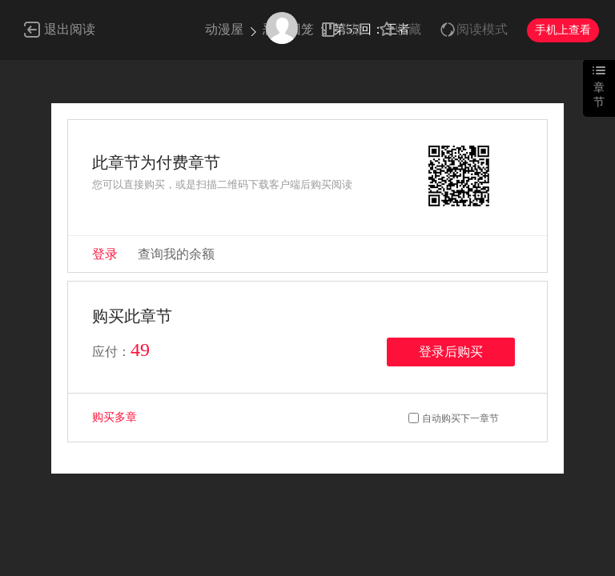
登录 (105, 254)
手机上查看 (563, 30)
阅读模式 (482, 29)
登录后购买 (451, 351)
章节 (599, 95)
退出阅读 (69, 29)
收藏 (408, 29)
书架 (351, 29)
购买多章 (114, 417)
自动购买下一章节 (460, 418)
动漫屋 (224, 29)
